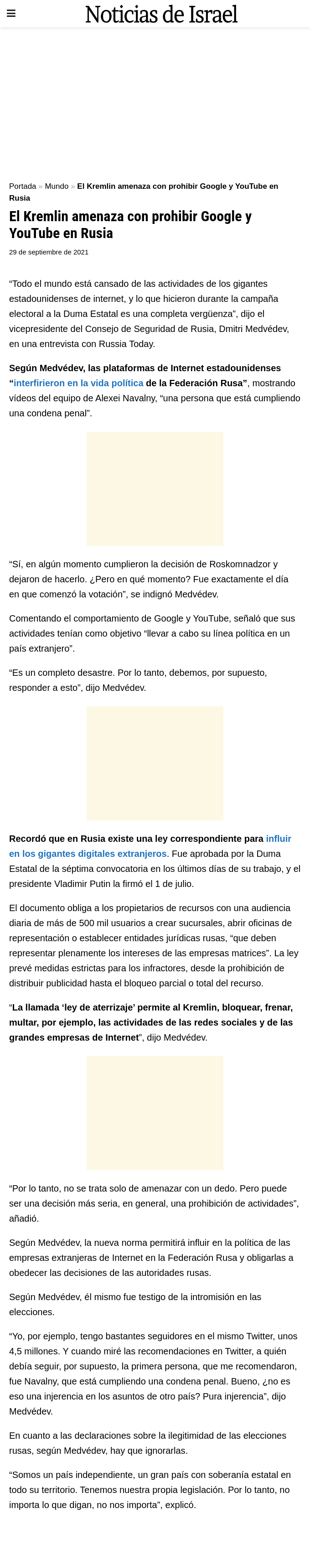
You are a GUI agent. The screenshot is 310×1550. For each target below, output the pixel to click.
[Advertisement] (155, 100)
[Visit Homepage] (161, 14)
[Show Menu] (11, 13)
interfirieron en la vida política (79, 383)
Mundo (56, 186)
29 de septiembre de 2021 (48, 252)
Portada (22, 186)
